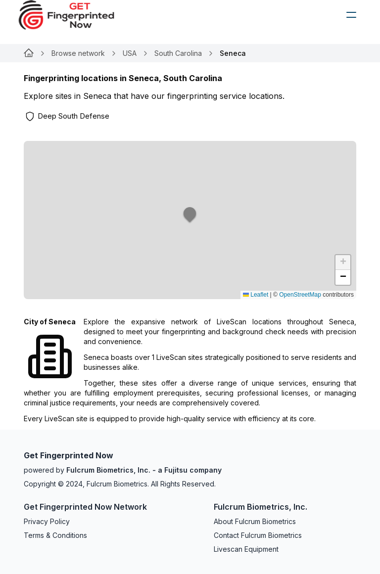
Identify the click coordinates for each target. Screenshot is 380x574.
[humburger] (351, 15)
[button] (190, 220)
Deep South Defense (73, 116)
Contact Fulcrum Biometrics (258, 535)
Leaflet (255, 294)
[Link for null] (29, 53)
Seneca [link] (233, 53)
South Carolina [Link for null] (178, 53)
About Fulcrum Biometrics (255, 521)
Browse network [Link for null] (78, 53)
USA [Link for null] (130, 53)
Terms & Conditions (55, 535)
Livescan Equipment (246, 549)
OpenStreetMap (300, 294)
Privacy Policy (47, 521)
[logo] (74, 15)
